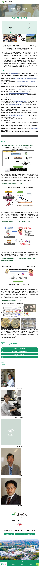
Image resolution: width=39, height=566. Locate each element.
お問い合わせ (31, 534)
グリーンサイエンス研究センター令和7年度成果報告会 (25, 78)
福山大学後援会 (17, 531)
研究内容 (28, 23)
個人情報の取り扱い (6, 531)
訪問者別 (13, 564)
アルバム (10, 31)
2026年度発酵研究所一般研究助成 (21, 90)
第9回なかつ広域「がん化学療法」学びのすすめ (19, 115)
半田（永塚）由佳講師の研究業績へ (19, 351)
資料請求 (10, 534)
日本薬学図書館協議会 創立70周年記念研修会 (18, 93)
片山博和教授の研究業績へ (19, 354)
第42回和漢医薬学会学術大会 (15, 104)
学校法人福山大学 (22, 531)
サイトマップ (11, 531)
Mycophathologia (24, 85)
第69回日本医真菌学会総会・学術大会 (17, 98)
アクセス (20, 534)
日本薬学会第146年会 (13, 73)
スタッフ (28, 27)
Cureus (31, 131)
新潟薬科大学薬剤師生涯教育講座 (19, 101)
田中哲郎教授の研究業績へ (19, 356)
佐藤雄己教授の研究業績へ (19, 348)
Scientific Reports (34, 128)
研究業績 (10, 27)
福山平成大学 (33, 531)
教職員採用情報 (28, 531)
